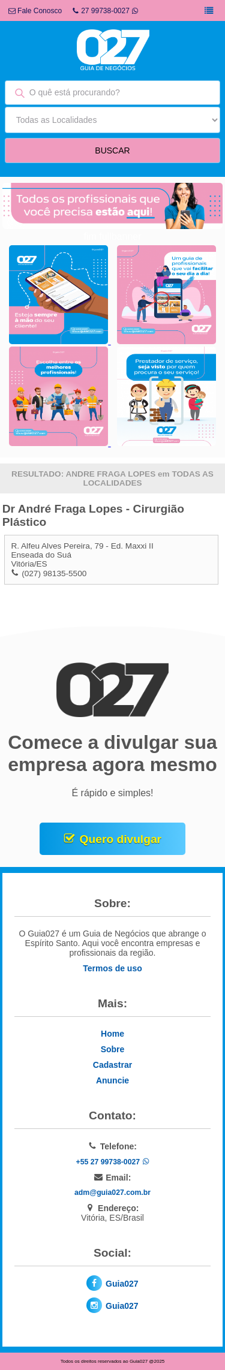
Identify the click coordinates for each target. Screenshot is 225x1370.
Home (112, 1033)
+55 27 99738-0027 (112, 1162)
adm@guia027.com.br (112, 1192)
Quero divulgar (120, 839)
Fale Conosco (35, 11)
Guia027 (122, 1283)
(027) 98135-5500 (54, 573)
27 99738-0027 (105, 11)
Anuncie (112, 1080)
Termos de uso (112, 968)
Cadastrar (112, 1065)
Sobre (113, 1049)
